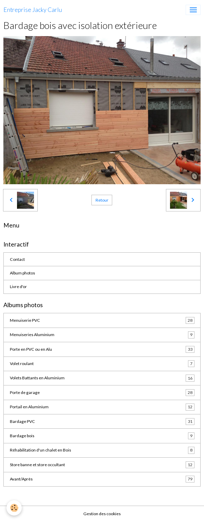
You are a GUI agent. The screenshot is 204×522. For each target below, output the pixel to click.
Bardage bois (102, 435)
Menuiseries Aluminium (102, 334)
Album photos (22, 272)
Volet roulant (102, 363)
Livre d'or (18, 286)
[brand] (32, 9)
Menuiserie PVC (102, 320)
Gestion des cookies (102, 513)
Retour (102, 200)
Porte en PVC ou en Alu (102, 349)
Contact (17, 259)
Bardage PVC (102, 421)
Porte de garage (102, 392)
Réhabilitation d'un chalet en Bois (102, 450)
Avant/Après (102, 479)
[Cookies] (14, 508)
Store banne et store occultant (102, 464)
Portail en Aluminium (102, 407)
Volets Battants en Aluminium (102, 378)
